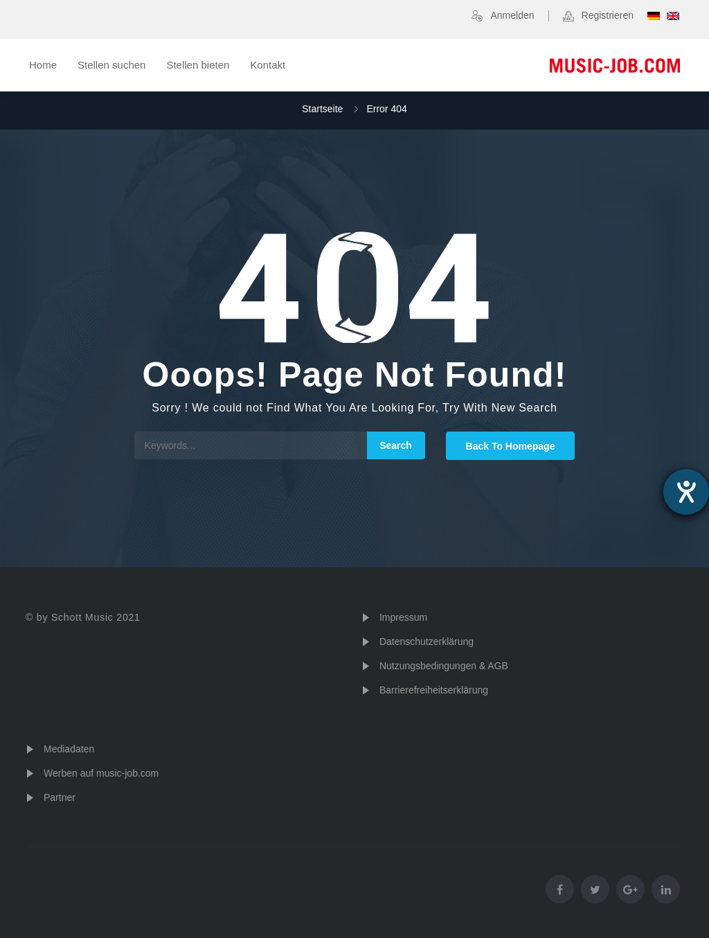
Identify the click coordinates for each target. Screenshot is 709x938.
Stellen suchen (111, 65)
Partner (59, 797)
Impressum (403, 617)
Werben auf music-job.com (101, 773)
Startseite (322, 108)
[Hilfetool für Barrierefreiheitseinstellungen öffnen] (686, 492)
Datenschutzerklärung (426, 641)
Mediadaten (69, 748)
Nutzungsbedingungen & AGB (443, 665)
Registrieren (608, 15)
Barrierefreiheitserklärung (433, 690)
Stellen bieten (197, 65)
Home (43, 65)
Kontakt (267, 65)
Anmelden (512, 15)
